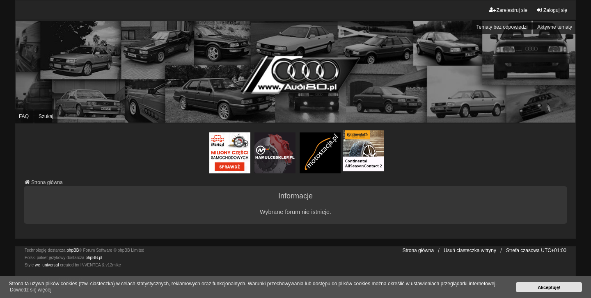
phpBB (72, 250)
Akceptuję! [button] (549, 287)
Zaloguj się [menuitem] (551, 10)
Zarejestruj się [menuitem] (508, 10)
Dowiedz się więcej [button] (30, 290)
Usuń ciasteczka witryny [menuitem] (470, 250)
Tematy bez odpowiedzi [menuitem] (502, 27)
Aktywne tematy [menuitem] (554, 27)
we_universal (47, 265)
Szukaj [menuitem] (46, 116)
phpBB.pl (93, 257)
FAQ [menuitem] (24, 116)
